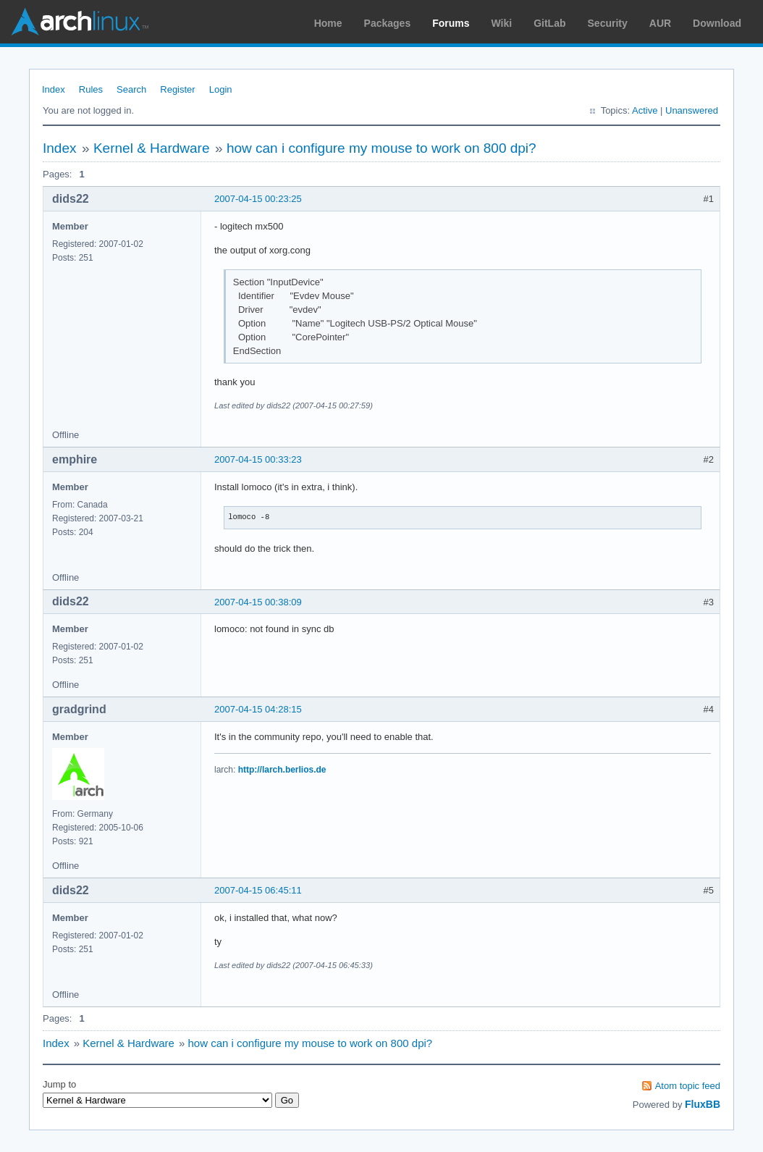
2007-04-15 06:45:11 (258, 890)
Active (644, 110)
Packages (387, 23)
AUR (660, 23)
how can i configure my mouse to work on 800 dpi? (381, 148)
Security (608, 23)
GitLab (549, 23)
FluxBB (702, 1104)
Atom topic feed (687, 1085)
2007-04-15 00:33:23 (258, 459)
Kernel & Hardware (151, 148)
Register (177, 89)
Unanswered (691, 110)
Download (717, 23)
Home (328, 23)
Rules (91, 89)
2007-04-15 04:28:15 (258, 709)
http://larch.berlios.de (282, 770)
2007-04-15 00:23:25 (258, 198)
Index (53, 89)
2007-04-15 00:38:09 (258, 602)
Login (220, 89)
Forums (450, 23)
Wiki (502, 23)
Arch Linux (79, 21)
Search (131, 89)
